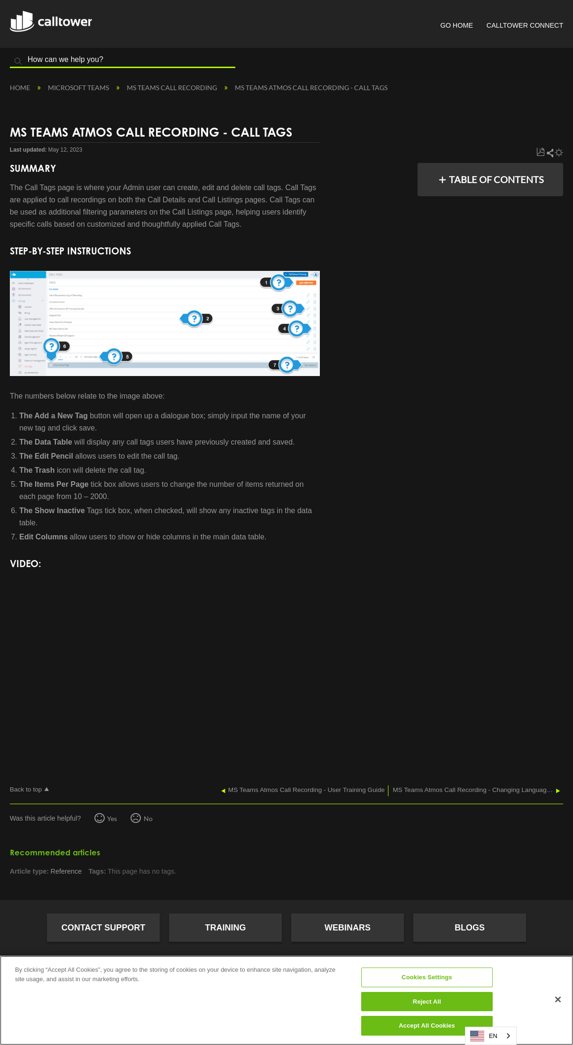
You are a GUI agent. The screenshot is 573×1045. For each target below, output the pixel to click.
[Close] (558, 999)
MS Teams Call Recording (172, 88)
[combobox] (491, 1036)
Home (20, 88)
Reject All (427, 1001)
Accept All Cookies (427, 1025)
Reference (66, 871)
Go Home (456, 25)
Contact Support (104, 927)
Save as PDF (540, 152)
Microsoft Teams (79, 88)
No (148, 818)
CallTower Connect (525, 25)
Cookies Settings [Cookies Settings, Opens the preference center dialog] (427, 977)
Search (18, 61)
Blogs (470, 927)
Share (549, 152)
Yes (112, 818)
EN (483, 1036)
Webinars (348, 927)
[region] (286, 1000)
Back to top (26, 789)
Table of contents (496, 179)
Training (225, 927)
